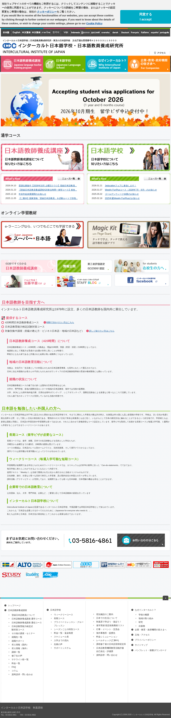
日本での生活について (106, 618)
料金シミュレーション (106, 636)
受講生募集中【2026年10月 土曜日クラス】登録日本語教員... (48, 185)
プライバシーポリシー (145, 640)
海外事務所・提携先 (105, 633)
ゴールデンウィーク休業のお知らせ (122, 194)
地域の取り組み (146, 618)
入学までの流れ (61, 640)
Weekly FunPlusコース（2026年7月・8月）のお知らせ (131, 190)
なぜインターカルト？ (145, 610)
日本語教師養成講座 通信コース (27, 622)
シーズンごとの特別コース (66, 629)
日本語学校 (55, 610)
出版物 (142, 626)
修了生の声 (17, 656)
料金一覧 (16, 663)
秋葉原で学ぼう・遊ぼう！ (109, 622)
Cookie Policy (94, 23)
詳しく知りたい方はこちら (101, 331)
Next (165, 100)
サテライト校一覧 (20, 659)
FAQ (14, 667)
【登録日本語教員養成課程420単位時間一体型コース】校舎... (48, 190)
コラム (15, 671)
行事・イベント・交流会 (108, 629)
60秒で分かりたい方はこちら (60, 322)
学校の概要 (144, 614)
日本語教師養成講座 (17, 610)
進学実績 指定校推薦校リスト (110, 625)
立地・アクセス (142, 635)
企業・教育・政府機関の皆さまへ (151, 629)
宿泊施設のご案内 (104, 614)
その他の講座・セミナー (23, 633)
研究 (141, 622)
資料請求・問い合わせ (22, 674)
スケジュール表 (61, 636)
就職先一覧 (17, 637)
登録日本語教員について (23, 615)
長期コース (59, 618)
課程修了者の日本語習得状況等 (111, 644)
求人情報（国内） (20, 644)
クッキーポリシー (47, 11)
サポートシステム (62, 648)
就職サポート (18, 641)
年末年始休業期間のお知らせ (32, 194)
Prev (5, 100)
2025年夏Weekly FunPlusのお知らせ (122, 198)
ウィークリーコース (63, 614)
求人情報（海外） (20, 648)
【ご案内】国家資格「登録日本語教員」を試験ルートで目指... (48, 198)
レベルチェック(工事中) (107, 640)
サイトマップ (141, 645)
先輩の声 (58, 644)
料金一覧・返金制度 (63, 633)
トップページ (14, 605)
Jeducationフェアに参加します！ (120, 185)
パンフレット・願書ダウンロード (151, 650)
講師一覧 (16, 652)
